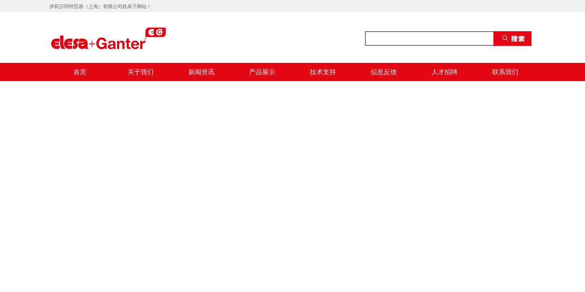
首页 (79, 72)
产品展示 (262, 72)
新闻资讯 (201, 72)
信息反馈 (384, 72)
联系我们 (505, 72)
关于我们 (141, 72)
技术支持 (323, 72)
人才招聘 (444, 72)
